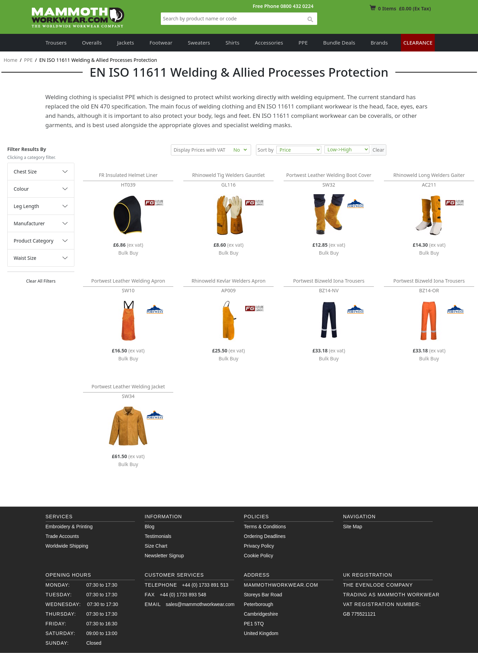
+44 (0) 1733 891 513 (205, 585)
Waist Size (25, 258)
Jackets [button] (125, 42)
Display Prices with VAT (200, 149)
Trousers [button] (56, 42)
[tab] (41, 171)
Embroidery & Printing (69, 526)
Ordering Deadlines (265, 536)
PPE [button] (303, 42)
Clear (378, 149)
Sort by (266, 149)
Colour (21, 189)
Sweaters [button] (199, 42)
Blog (149, 526)
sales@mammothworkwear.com (200, 604)
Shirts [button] (232, 42)
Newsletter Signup (164, 555)
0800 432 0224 (297, 6)
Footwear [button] (160, 42)
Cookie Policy (258, 555)
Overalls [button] (92, 42)
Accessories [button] (269, 42)
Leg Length (26, 206)
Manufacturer (29, 223)
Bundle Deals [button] (339, 42)
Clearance (418, 42)
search (310, 20)
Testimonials (158, 536)
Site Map (352, 526)
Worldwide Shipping (67, 546)
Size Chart (156, 546)
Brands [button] (379, 42)
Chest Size (25, 171)
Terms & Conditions (265, 526)
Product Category (34, 240)
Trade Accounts (62, 536)
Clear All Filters (40, 281)
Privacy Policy (259, 546)
